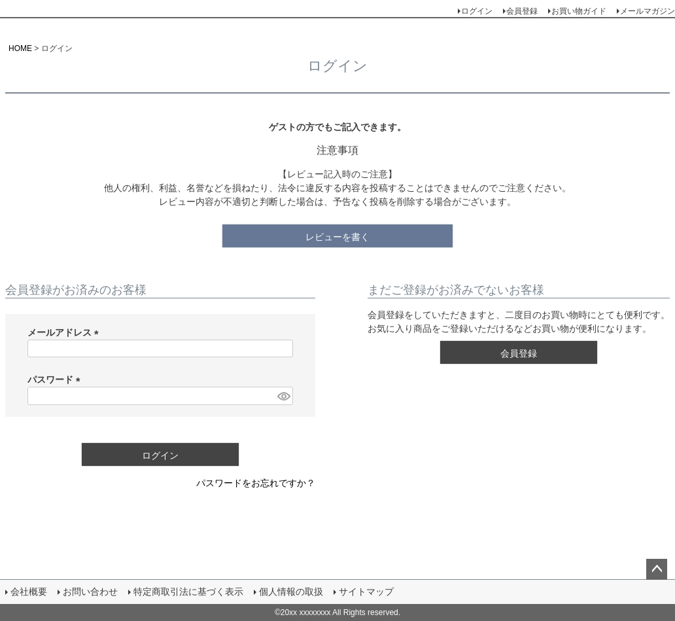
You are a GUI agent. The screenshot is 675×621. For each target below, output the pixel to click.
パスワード (56, 379)
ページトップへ (656, 569)
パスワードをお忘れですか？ (255, 483)
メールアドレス (65, 332)
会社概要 (28, 591)
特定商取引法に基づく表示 (188, 591)
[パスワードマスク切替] (283, 395)
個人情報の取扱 (291, 591)
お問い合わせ (90, 591)
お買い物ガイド (578, 11)
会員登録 (522, 11)
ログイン (477, 11)
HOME (20, 48)
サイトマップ (366, 591)
